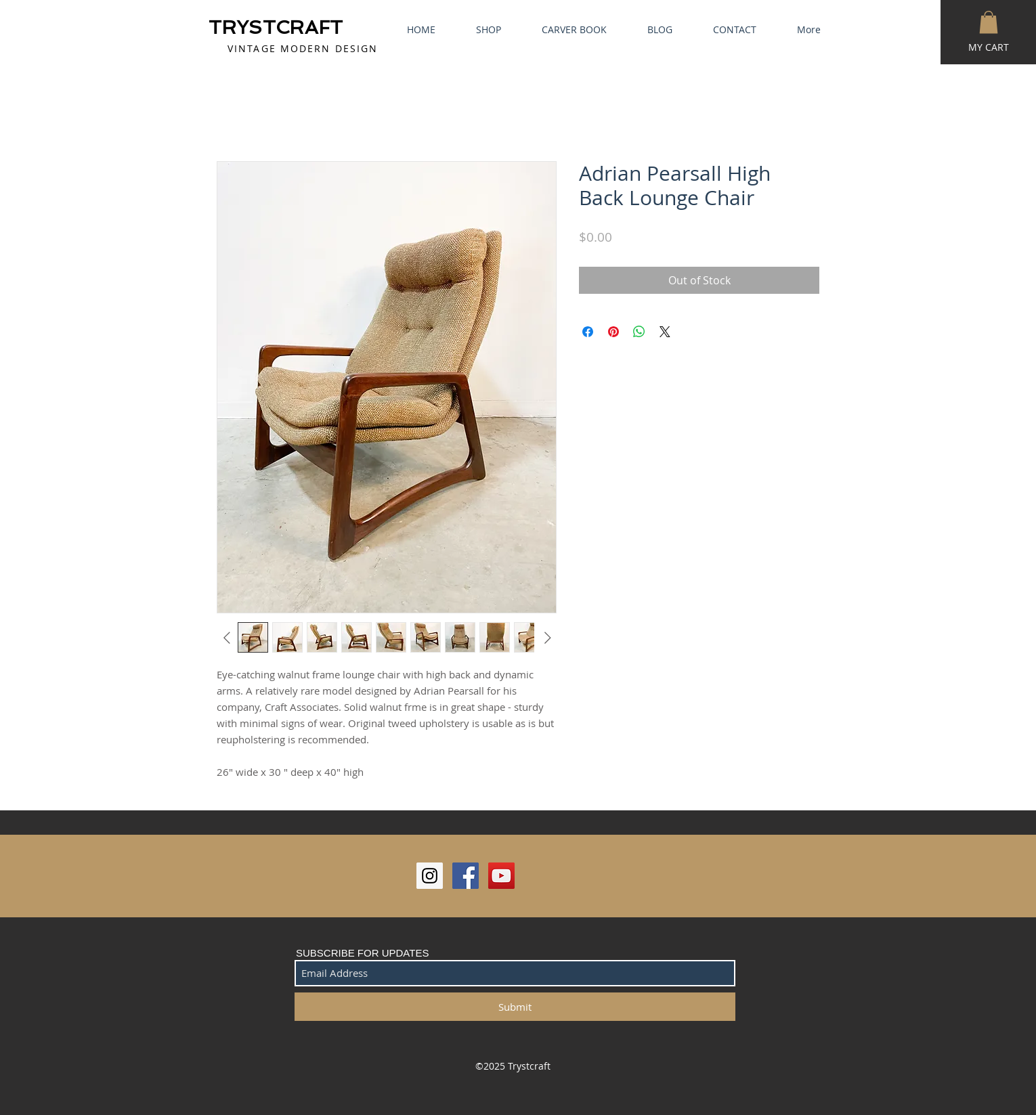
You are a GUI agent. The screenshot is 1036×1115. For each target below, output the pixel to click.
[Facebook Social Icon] (465, 875)
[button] (988, 22)
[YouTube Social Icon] (501, 875)
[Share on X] (665, 332)
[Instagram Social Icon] (429, 875)
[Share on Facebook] (588, 332)
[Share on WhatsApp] (639, 332)
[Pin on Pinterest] (613, 332)
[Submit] (515, 1006)
